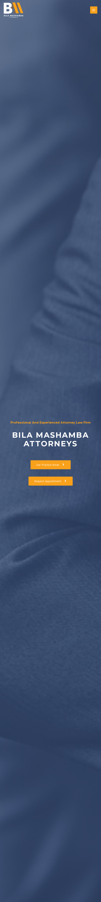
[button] (51, 464)
